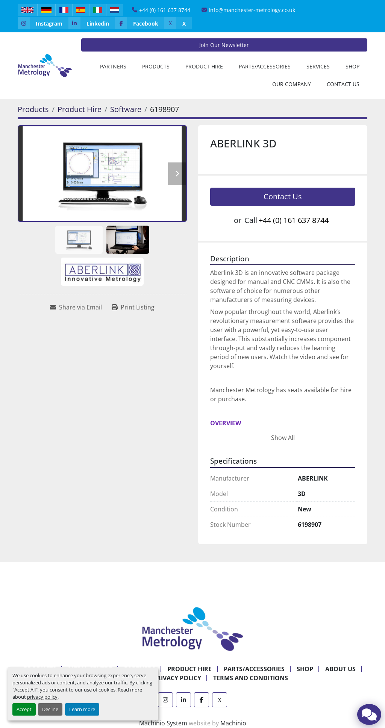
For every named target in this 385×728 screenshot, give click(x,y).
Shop (352, 66)
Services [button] (318, 66)
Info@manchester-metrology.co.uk (252, 10)
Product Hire (204, 66)
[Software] (125, 109)
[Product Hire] (80, 109)
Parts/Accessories (265, 66)
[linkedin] (91, 23)
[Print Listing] (133, 307)
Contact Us (343, 84)
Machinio (233, 723)
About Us (340, 669)
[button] (155, 66)
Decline (50, 709)
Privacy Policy (177, 678)
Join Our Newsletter (224, 45)
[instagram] (43, 23)
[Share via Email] (76, 307)
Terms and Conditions (250, 678)
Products (156, 66)
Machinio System (163, 723)
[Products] (33, 109)
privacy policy (42, 696)
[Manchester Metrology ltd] (192, 628)
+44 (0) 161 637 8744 (164, 10)
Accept (24, 709)
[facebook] (139, 23)
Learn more (82, 709)
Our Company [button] (291, 84)
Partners (113, 66)
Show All (283, 438)
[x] (178, 23)
